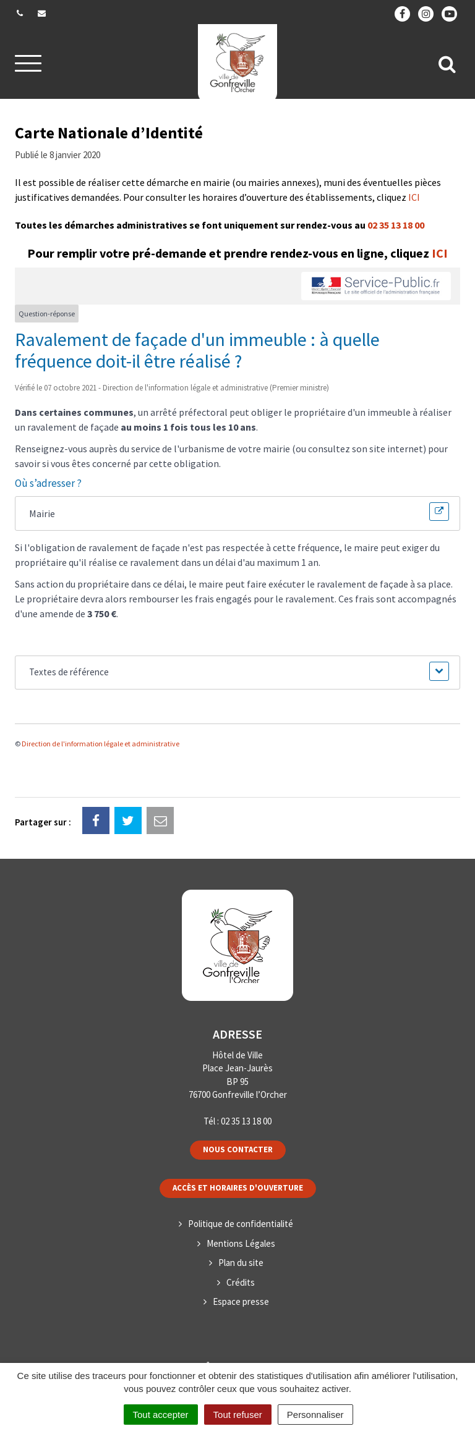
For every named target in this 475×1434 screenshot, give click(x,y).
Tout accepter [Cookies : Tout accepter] (161, 1414)
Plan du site (240, 1262)
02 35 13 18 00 (395, 225)
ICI (414, 197)
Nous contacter (238, 1149)
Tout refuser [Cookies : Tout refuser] (237, 1414)
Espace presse (241, 1301)
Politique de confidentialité (240, 1223)
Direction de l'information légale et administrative (100, 743)
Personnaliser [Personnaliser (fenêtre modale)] (315, 1414)
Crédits (240, 1282)
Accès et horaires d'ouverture (238, 1188)
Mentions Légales (241, 1243)
